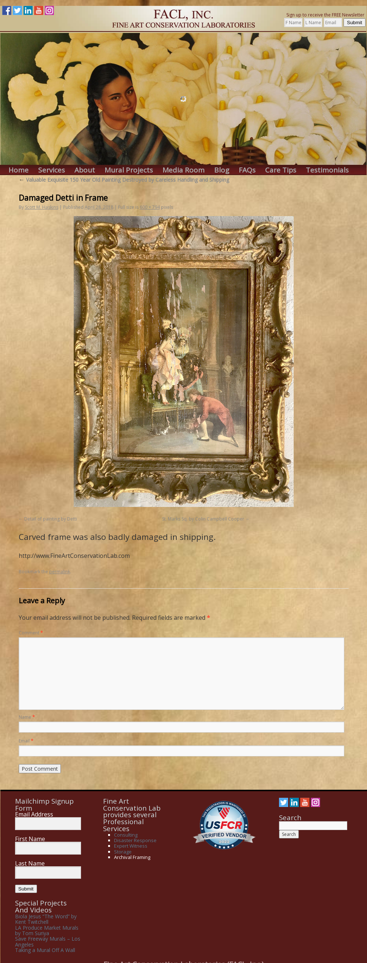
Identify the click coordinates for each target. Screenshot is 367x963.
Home (18, 170)
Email (26, 741)
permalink (59, 571)
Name (27, 717)
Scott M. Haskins (41, 207)
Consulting (125, 834)
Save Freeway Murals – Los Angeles (47, 941)
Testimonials (327, 170)
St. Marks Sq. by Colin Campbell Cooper (203, 519)
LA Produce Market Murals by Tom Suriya (46, 930)
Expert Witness (130, 845)
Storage (123, 851)
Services (51, 170)
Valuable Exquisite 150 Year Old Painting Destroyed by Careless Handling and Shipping (124, 179)
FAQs (247, 170)
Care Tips (280, 170)
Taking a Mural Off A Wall (45, 950)
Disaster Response (135, 840)
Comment (31, 633)
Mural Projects (128, 170)
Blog (221, 170)
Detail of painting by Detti (50, 519)
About (84, 170)
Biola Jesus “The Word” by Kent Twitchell (46, 919)
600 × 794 (150, 207)
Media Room (183, 170)
